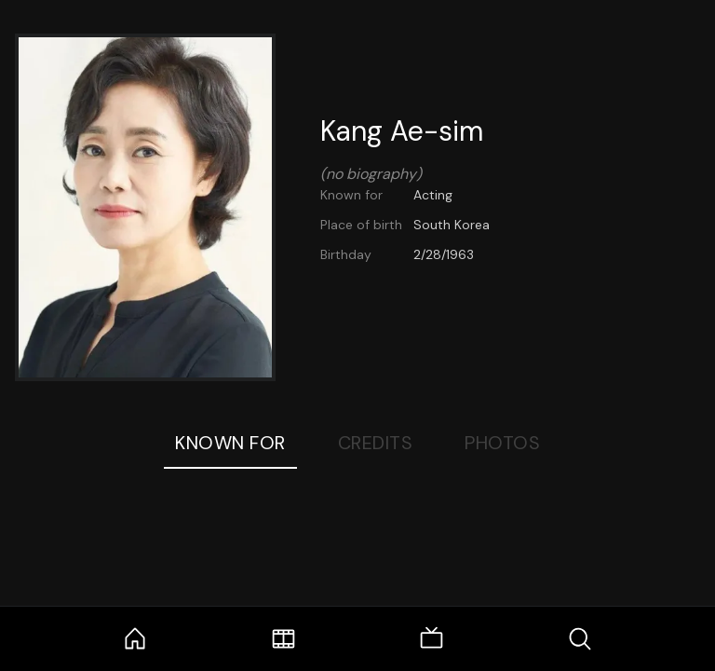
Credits (375, 443)
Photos (502, 443)
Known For (230, 443)
